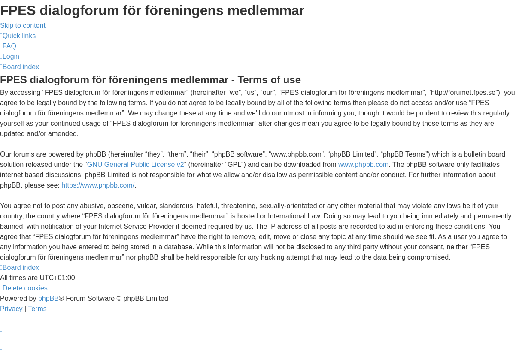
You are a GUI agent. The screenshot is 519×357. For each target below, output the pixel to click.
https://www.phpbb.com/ (97, 185)
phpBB (48, 298)
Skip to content (23, 25)
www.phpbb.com (363, 164)
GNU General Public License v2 (135, 164)
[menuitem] (8, 46)
